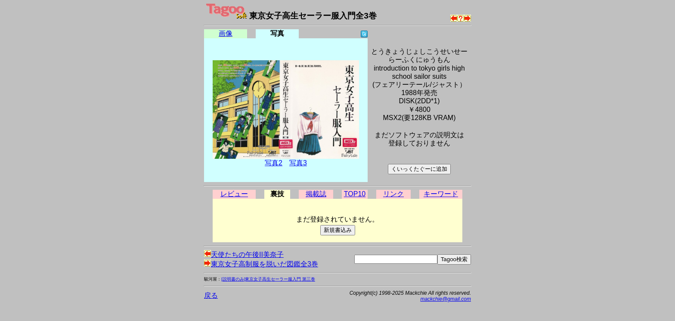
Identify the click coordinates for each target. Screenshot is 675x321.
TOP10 (354, 194)
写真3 (298, 163)
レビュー (234, 194)
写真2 (273, 163)
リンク (393, 194)
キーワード (441, 194)
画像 (225, 33)
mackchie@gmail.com (445, 299)
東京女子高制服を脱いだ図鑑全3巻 (261, 264)
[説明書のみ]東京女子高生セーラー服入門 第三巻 (268, 279)
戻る (211, 295)
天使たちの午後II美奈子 (244, 254)
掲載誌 (316, 194)
